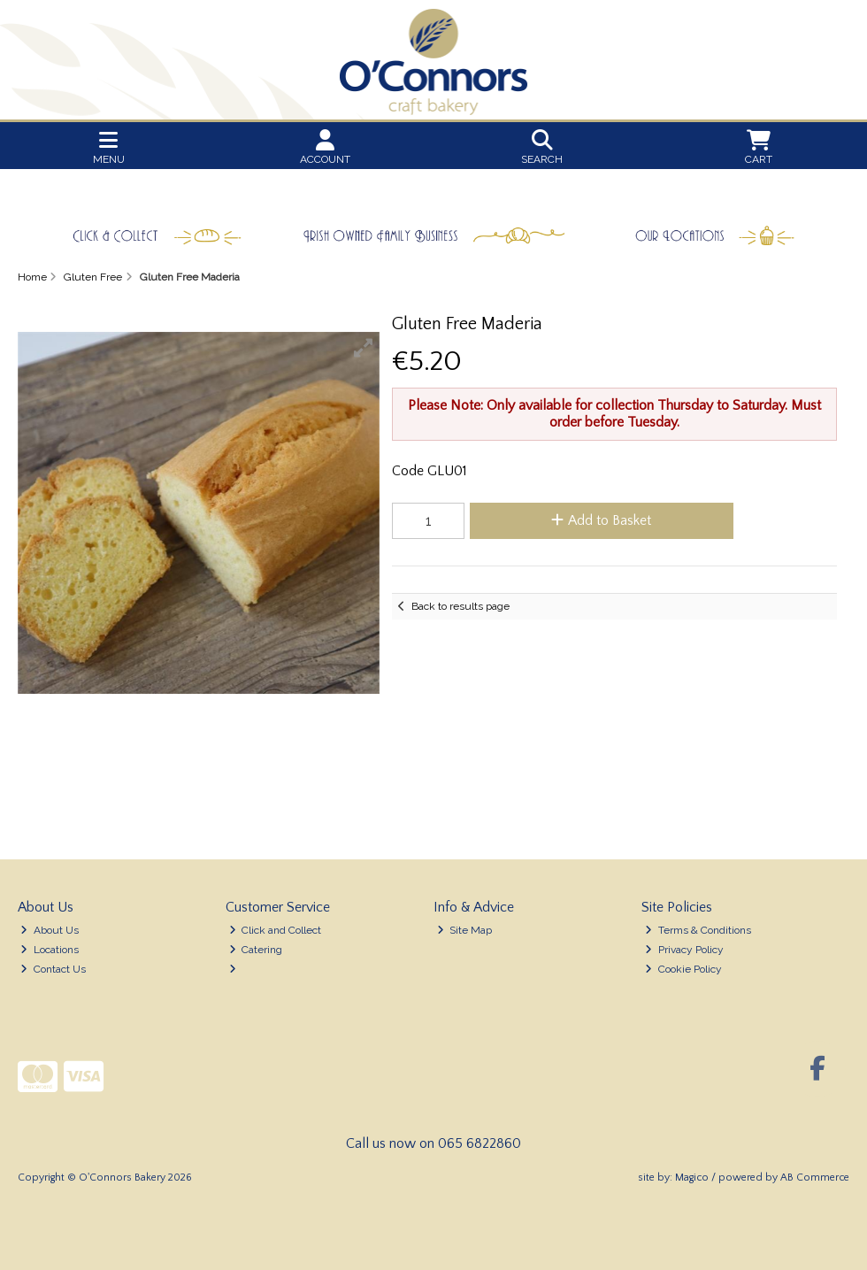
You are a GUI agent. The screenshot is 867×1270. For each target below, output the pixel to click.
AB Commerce (814, 1177)
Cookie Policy (683, 969)
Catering (256, 949)
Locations (49, 949)
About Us (49, 930)
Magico (692, 1177)
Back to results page (460, 606)
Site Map (465, 930)
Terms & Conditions (698, 930)
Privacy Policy (684, 949)
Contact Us (53, 969)
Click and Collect (275, 930)
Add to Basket (601, 520)
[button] (363, 348)
